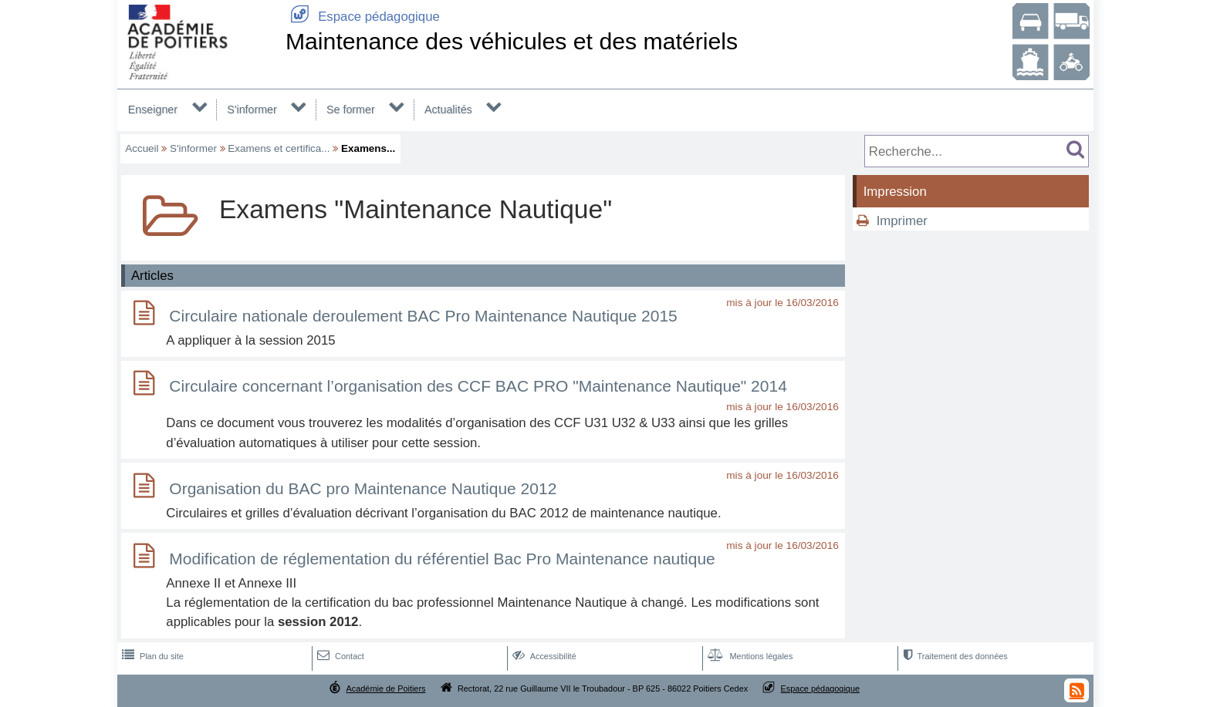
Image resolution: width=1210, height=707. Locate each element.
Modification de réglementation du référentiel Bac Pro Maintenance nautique (442, 558)
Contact (339, 656)
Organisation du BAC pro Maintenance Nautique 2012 (362, 488)
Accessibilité (542, 656)
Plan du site (151, 656)
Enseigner (152, 109)
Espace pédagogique (363, 16)
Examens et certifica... (279, 148)
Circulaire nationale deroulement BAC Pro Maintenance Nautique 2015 (423, 316)
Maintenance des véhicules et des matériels (512, 41)
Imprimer (902, 221)
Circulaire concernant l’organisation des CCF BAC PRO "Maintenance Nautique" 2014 (477, 386)
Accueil (141, 148)
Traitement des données (953, 656)
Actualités (448, 109)
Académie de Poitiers (385, 688)
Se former (350, 109)
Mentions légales (749, 656)
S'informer (252, 109)
